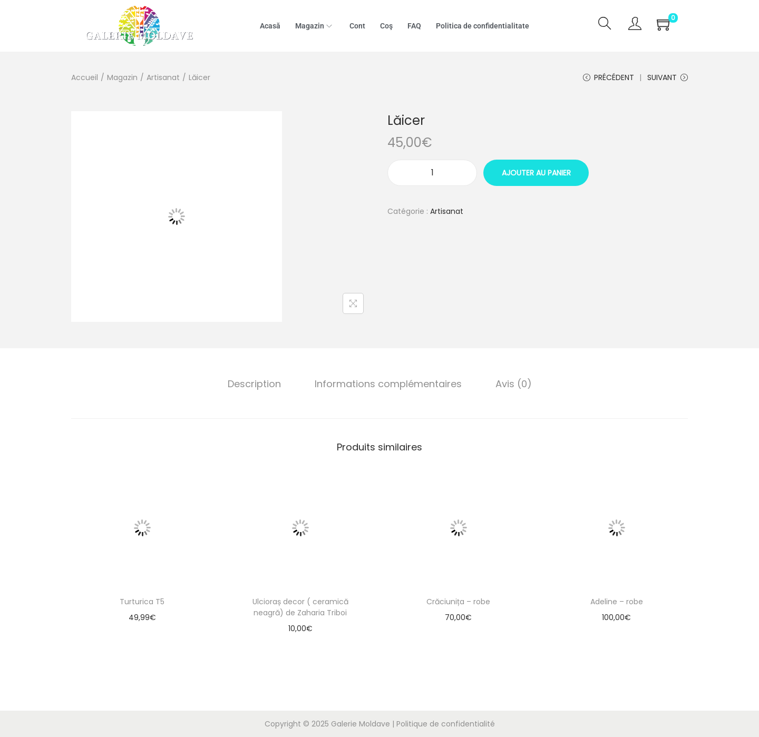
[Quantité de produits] (432, 172)
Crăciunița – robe (458, 601)
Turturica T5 (142, 601)
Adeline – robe (616, 601)
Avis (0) (513, 383)
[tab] (254, 384)
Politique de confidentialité (445, 724)
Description (254, 383)
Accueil (84, 77)
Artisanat (163, 77)
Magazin (122, 77)
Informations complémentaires (388, 383)
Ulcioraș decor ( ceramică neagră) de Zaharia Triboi (300, 607)
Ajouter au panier (536, 173)
